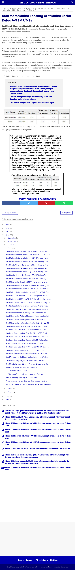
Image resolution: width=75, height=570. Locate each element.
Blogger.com (64, 567)
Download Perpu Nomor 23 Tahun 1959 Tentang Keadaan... (29, 385)
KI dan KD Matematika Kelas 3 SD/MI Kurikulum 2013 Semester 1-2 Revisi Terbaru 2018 (38, 424)
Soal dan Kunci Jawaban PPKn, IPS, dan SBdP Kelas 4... (27, 347)
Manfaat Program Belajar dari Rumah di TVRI (23, 367)
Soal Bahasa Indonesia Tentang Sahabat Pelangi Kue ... (27, 327)
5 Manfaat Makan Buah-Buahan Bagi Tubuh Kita (24, 344)
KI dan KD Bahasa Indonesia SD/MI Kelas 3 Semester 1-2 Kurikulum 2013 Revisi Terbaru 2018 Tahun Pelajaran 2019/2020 (37, 462)
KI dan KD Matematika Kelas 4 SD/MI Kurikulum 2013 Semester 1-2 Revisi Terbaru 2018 (38, 431)
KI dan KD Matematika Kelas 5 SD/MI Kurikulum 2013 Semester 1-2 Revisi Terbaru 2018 (38, 469)
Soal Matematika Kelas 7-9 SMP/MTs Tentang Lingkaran (27, 282)
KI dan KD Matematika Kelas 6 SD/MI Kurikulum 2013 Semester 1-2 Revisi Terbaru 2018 (38, 443)
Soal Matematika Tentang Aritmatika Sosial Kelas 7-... (26, 320)
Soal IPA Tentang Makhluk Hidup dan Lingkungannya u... (27, 309)
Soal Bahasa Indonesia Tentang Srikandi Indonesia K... (26, 313)
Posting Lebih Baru (9, 213)
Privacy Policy (41, 560)
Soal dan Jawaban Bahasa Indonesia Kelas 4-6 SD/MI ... (27, 354)
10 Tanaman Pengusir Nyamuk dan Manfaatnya (24, 374)
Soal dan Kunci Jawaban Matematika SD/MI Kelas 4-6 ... (27, 337)
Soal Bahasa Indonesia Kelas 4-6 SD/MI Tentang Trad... (27, 262)
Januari (11, 392)
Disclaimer (54, 560)
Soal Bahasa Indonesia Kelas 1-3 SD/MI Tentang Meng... (27, 258)
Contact (28, 560)
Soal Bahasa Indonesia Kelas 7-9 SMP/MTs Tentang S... (27, 279)
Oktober (11, 245)
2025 (8, 225)
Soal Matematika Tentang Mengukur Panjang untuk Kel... (28, 316)
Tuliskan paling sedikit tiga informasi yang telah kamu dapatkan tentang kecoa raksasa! (31, 98)
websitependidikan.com (46, 567)
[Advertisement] (37, 495)
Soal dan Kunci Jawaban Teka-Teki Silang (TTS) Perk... (26, 330)
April (10, 248)
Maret (10, 389)
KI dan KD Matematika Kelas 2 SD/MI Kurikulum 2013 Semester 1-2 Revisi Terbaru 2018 (38, 437)
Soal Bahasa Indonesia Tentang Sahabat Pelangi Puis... (27, 306)
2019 (8, 396)
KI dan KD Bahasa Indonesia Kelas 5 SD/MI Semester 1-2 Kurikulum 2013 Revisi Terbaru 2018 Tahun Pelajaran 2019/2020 (37, 456)
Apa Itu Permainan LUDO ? (16, 371)
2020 (8, 235)
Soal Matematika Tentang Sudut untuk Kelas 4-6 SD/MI (27, 323)
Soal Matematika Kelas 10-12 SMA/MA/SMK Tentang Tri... (28, 303)
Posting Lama (66, 213)
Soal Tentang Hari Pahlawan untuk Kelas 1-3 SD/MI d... (27, 357)
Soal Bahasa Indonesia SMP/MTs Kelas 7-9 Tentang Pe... (27, 286)
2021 (8, 232)
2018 (8, 400)
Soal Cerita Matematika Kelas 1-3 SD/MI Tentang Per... (27, 275)
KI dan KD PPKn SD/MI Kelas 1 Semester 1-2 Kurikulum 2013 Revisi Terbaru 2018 (37, 449)
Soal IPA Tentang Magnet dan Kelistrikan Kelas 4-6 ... (26, 361)
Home (19, 560)
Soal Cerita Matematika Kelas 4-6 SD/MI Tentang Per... (27, 265)
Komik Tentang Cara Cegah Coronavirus (21, 378)
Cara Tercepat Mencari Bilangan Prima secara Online (26, 381)
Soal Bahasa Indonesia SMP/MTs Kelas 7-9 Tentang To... (27, 289)
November (12, 242)
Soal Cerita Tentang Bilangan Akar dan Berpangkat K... (27, 364)
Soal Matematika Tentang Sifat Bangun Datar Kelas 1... (26, 350)
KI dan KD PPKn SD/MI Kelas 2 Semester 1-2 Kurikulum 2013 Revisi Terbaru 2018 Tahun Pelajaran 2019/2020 (37, 418)
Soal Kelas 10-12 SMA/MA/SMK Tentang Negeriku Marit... (28, 299)
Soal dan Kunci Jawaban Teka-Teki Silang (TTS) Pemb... (27, 333)
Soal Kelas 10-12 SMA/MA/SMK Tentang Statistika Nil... (27, 296)
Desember (12, 238)
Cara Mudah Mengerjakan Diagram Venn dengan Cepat (32, 103)
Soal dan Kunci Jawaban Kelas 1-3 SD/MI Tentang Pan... (27, 340)
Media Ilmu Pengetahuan (37, 2)
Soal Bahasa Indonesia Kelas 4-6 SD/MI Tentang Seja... (27, 269)
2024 (8, 228)
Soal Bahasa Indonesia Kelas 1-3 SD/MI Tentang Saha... (27, 272)
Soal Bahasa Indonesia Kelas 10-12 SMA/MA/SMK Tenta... (28, 255)
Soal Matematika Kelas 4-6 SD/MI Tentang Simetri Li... (27, 251)
